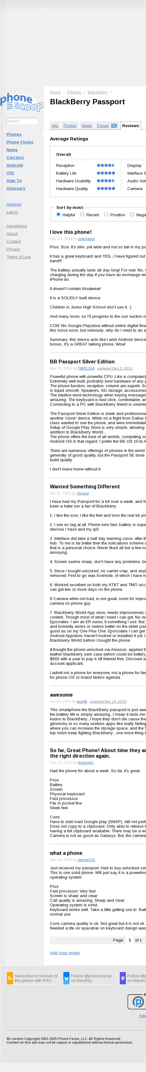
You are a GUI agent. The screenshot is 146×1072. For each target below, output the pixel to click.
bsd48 (82, 701)
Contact (14, 241)
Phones (14, 134)
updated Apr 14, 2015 (108, 701)
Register (14, 204)
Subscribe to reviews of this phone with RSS (36, 978)
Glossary (16, 188)
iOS (10, 173)
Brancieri (85, 762)
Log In (12, 212)
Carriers (15, 157)
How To (14, 180)
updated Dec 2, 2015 (114, 368)
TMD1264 (86, 368)
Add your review (65, 952)
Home (55, 92)
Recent (93, 215)
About (12, 233)
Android (15, 165)
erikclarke (86, 239)
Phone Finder (20, 142)
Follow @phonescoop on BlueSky (91, 978)
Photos (70, 125)
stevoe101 (86, 860)
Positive (118, 215)
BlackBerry (98, 92)
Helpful (69, 215)
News (12, 149)
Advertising (17, 226)
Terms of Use (19, 257)
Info (55, 125)
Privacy (13, 249)
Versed (83, 493)
